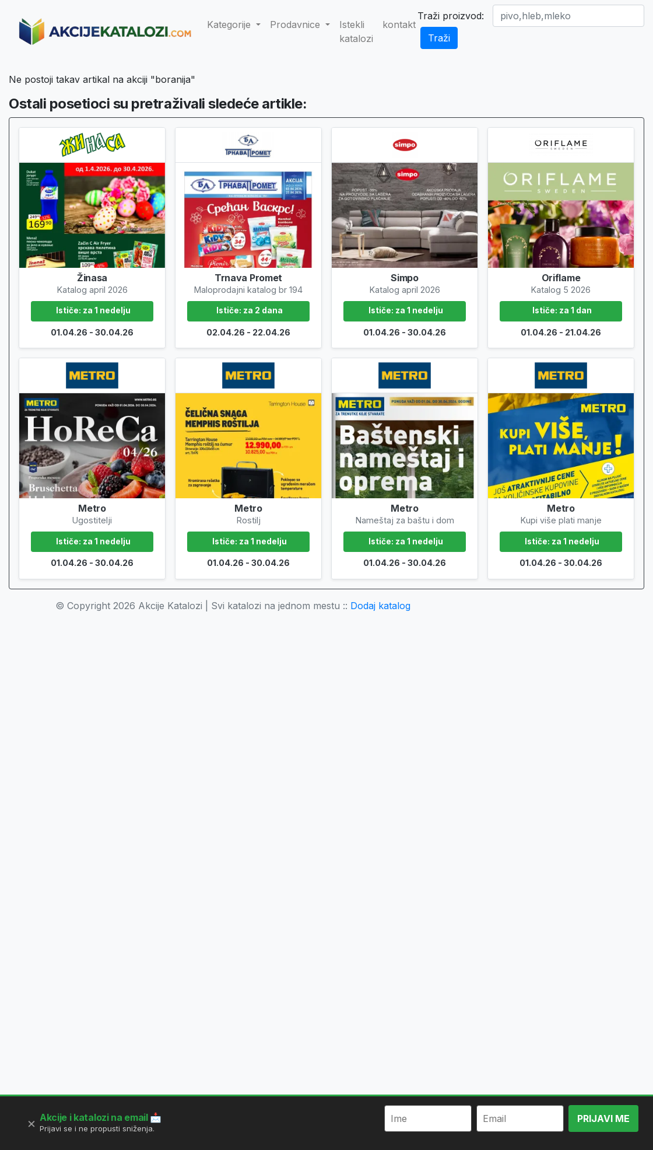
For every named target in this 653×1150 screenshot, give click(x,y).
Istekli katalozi (356, 31)
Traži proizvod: (450, 16)
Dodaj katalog (380, 769)
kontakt (399, 24)
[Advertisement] (326, 149)
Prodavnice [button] (296, 24)
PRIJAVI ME (603, 1118)
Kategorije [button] (230, 24)
